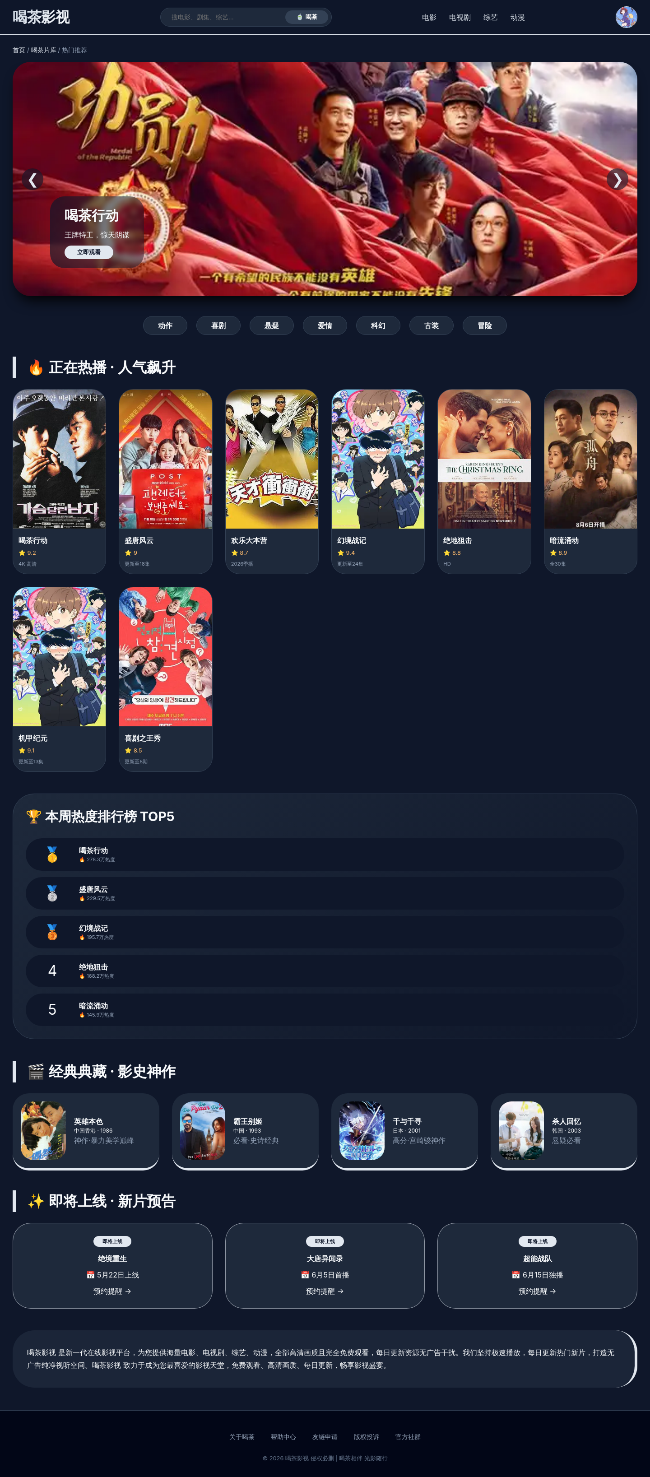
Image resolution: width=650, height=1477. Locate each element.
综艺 (490, 17)
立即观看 (89, 252)
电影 (429, 17)
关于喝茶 (242, 1436)
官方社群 (408, 1436)
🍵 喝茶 (306, 17)
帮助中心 (283, 1436)
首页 (19, 50)
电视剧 (460, 17)
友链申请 (325, 1436)
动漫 (518, 17)
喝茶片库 (43, 50)
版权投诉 (366, 1436)
